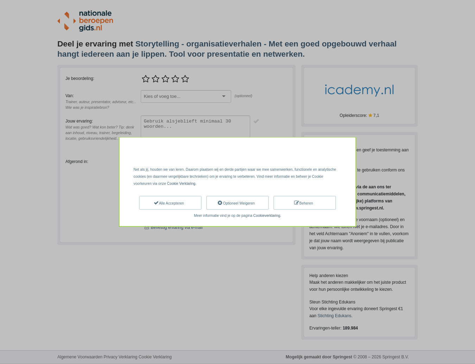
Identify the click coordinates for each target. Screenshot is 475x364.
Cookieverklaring (266, 215)
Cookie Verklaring (181, 184)
